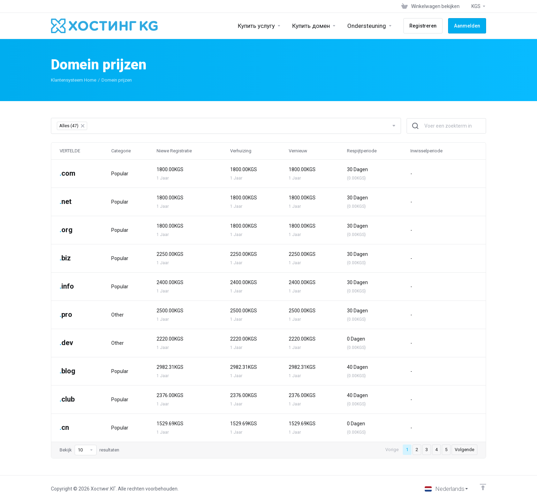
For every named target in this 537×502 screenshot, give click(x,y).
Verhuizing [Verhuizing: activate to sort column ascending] (240, 150)
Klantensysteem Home (73, 80)
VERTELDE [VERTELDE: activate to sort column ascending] (70, 150)
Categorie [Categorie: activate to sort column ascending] (121, 150)
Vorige (392, 449)
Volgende (464, 449)
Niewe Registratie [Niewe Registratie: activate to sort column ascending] (174, 150)
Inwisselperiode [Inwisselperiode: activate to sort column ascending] (426, 150)
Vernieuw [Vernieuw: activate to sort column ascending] (298, 150)
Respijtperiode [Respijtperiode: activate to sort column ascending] (362, 150)
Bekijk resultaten (89, 450)
